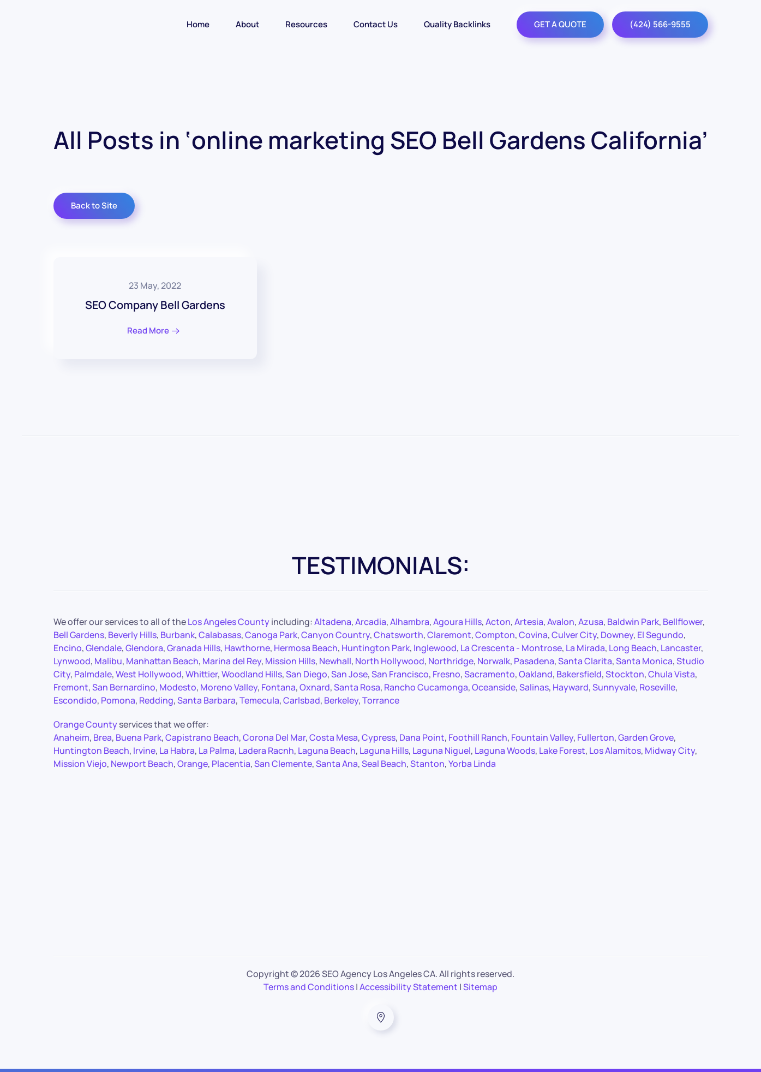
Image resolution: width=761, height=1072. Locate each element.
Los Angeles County (228, 622)
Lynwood (72, 661)
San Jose (349, 674)
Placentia (231, 764)
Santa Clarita (585, 661)
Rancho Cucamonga (426, 687)
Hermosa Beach (306, 648)
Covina (533, 635)
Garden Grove (646, 737)
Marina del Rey (231, 661)
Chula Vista (671, 674)
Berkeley (341, 700)
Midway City (670, 751)
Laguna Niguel (441, 751)
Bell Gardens (78, 635)
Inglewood (435, 648)
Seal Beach (384, 764)
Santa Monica (644, 661)
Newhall (335, 661)
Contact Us (375, 24)
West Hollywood (149, 674)
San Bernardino (123, 687)
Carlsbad (301, 700)
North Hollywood (389, 661)
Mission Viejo (80, 764)
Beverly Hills (132, 635)
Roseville (657, 687)
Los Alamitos (615, 751)
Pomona (118, 700)
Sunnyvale (614, 687)
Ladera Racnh (266, 751)
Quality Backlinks (457, 24)
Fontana (278, 687)
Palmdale (93, 674)
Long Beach (633, 648)
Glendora (144, 648)
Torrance (380, 700)
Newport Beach (142, 764)
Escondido (75, 700)
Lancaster (681, 648)
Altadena (332, 622)
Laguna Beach (327, 751)
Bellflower (683, 622)
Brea (102, 737)
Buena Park (138, 737)
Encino (67, 648)
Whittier (201, 674)
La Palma (217, 751)
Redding (156, 700)
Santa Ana (337, 764)
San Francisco (400, 674)
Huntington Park (375, 648)
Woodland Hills (251, 674)
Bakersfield (579, 674)
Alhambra (409, 622)
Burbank (177, 635)
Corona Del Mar (274, 737)
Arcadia (370, 622)
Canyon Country (335, 635)
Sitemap (480, 987)
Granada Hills (193, 648)
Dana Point (422, 737)
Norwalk (493, 661)
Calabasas (220, 635)
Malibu (108, 661)
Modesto (177, 687)
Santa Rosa (357, 687)
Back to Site (94, 205)
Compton (495, 635)
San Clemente (283, 764)
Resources (306, 24)
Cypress (379, 737)
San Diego (306, 674)
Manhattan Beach (162, 661)
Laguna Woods (505, 751)
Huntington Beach (91, 751)
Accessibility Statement (408, 987)
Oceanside (494, 687)
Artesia (528, 622)
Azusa (590, 622)
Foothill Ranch (477, 737)
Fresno (446, 674)
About (247, 24)
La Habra (177, 751)
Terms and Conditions (308, 987)
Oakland (536, 674)
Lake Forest (562, 751)
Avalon (560, 622)
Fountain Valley (542, 737)
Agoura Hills (457, 622)
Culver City (574, 635)
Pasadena (534, 661)
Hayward (571, 687)
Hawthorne (247, 648)
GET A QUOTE (560, 24)
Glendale (104, 648)
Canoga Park (271, 635)
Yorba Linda (472, 764)
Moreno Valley (228, 687)
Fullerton (595, 737)
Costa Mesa (333, 737)
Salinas (534, 687)
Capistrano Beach (202, 737)
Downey (617, 635)
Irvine (144, 751)
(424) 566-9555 (660, 24)
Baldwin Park (633, 622)
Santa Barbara (206, 700)
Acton (498, 622)
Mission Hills (290, 661)
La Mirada (585, 648)
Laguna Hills (384, 751)
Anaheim (71, 737)
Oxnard (314, 687)
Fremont (70, 687)
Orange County (85, 724)
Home (198, 24)
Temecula (259, 700)
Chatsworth (398, 635)
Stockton (625, 674)
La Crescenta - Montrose (511, 648)
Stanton (427, 764)
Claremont (449, 635)
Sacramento (489, 674)
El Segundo (660, 635)
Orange (192, 764)
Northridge (451, 661)
